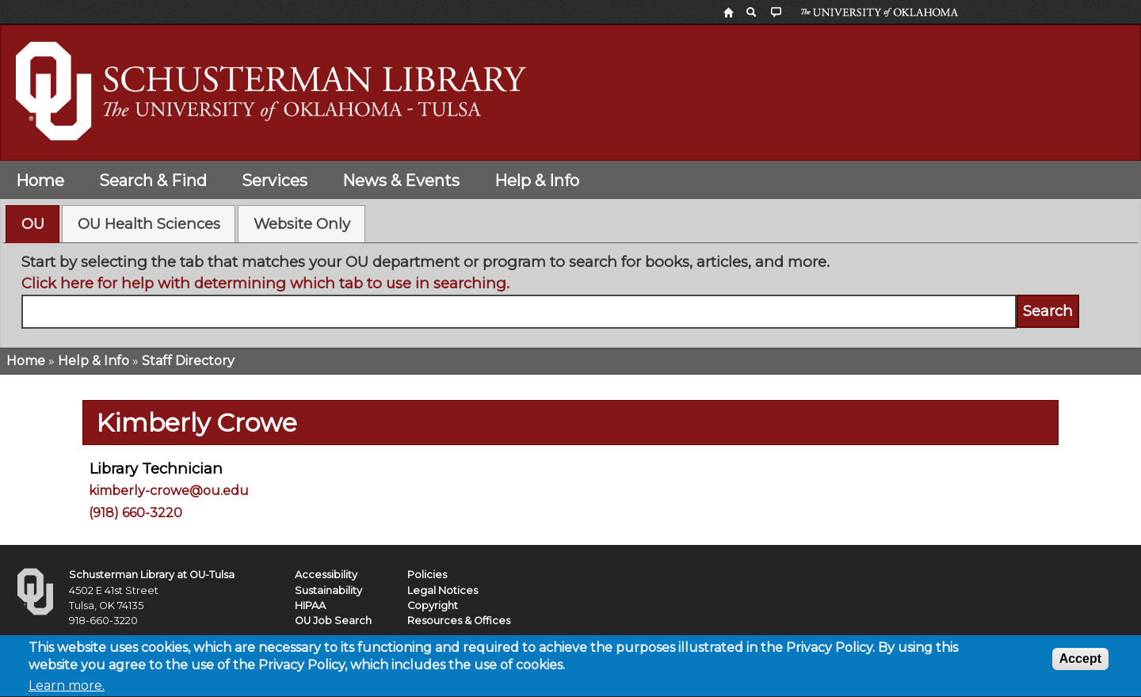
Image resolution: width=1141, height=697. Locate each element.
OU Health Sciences (149, 224)
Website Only (302, 224)
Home (40, 180)
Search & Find (153, 180)
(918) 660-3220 (135, 512)
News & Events (401, 180)
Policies (427, 575)
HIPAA (310, 605)
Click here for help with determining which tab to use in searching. (265, 283)
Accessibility (326, 575)
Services (274, 180)
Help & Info (536, 180)
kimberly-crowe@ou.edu (169, 490)
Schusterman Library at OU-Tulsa (152, 575)
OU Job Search (333, 621)
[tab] (32, 224)
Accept (1080, 662)
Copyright (432, 605)
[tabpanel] (570, 290)
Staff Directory (188, 360)
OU (32, 224)
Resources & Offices (458, 621)
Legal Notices (442, 590)
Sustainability (328, 590)
